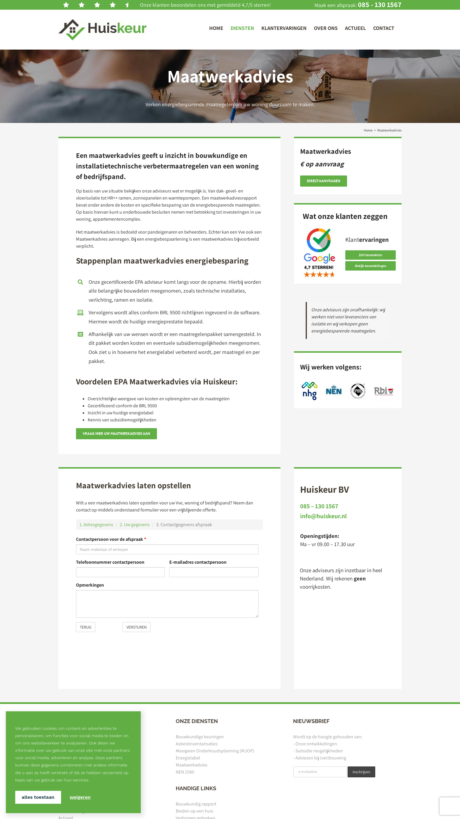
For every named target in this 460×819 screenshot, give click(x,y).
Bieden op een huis (194, 811)
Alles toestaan (38, 797)
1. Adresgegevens (96, 524)
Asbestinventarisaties (197, 744)
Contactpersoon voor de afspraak (111, 539)
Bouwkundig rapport (196, 804)
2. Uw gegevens (135, 524)
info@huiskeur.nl (323, 516)
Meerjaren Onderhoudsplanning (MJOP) (215, 751)
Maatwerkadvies (191, 765)
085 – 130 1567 (319, 506)
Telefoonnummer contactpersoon (110, 562)
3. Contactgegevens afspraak (184, 524)
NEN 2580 (185, 772)
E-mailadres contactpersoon (197, 562)
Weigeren (80, 797)
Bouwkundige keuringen (200, 737)
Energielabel (188, 758)
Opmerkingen (90, 585)
